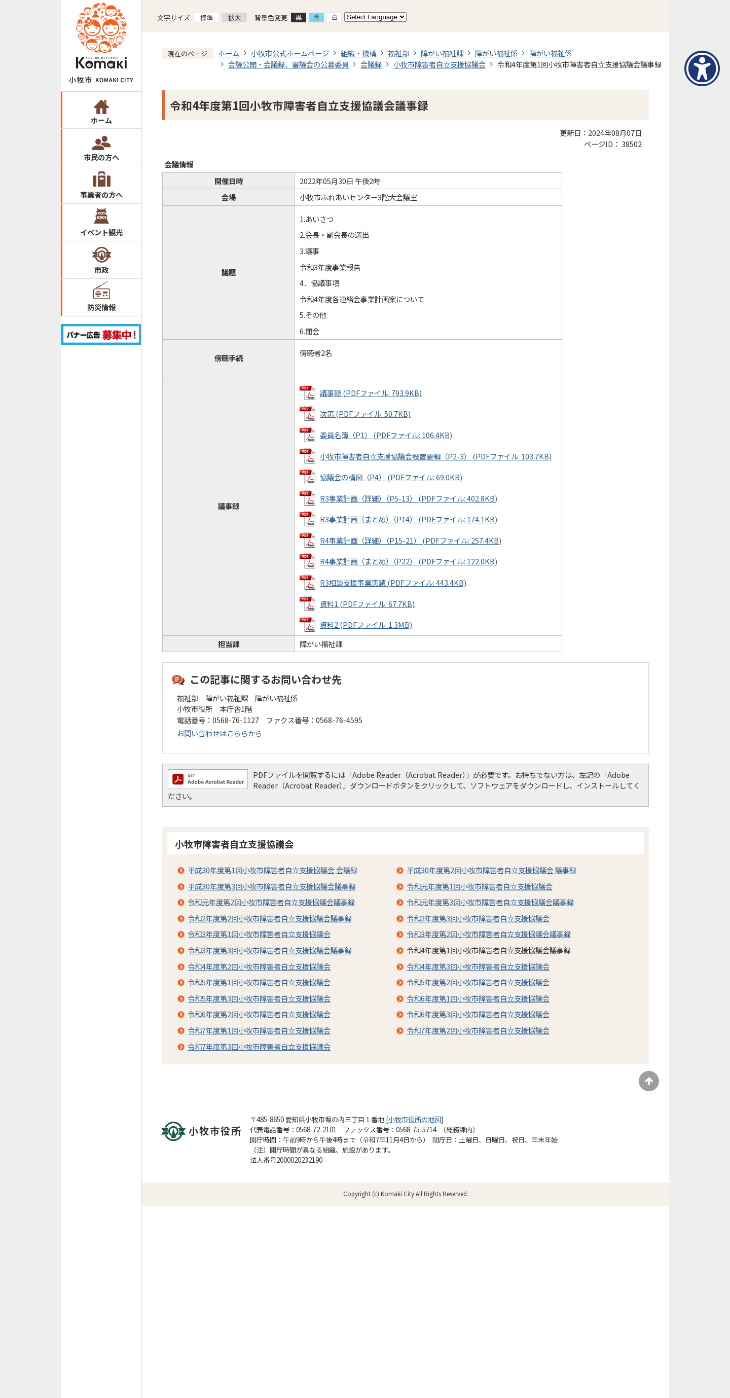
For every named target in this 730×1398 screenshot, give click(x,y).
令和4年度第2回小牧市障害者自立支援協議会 (259, 966)
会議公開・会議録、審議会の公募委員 (288, 64)
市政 (101, 269)
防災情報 (101, 307)
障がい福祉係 (496, 53)
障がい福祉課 (442, 53)
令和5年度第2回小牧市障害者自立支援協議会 (478, 982)
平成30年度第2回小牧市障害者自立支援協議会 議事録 (491, 870)
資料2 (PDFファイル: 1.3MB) (366, 624)
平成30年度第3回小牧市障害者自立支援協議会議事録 (272, 886)
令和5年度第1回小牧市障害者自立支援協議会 (259, 982)
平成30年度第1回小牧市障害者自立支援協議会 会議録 (272, 870)
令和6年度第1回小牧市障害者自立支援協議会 (478, 998)
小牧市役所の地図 (414, 1119)
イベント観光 (101, 232)
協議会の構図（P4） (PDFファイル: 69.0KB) (391, 477)
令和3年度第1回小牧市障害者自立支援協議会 (259, 933)
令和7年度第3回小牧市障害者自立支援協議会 (259, 1046)
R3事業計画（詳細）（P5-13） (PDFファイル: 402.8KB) (408, 498)
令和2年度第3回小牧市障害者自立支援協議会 (478, 918)
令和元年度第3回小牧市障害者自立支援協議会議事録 (490, 902)
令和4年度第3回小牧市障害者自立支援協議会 (478, 966)
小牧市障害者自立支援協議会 (439, 64)
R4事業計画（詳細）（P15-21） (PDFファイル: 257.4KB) (410, 540)
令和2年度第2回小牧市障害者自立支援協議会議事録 (270, 918)
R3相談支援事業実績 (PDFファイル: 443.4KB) (393, 582)
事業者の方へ (101, 194)
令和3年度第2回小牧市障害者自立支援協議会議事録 (489, 933)
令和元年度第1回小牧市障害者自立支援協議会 (480, 886)
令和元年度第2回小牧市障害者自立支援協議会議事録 (271, 902)
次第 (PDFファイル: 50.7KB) (365, 413)
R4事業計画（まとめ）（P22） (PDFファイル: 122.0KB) (408, 561)
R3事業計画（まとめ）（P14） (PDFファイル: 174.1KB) (408, 519)
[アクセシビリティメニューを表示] (702, 68)
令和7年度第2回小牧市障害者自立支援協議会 (478, 1030)
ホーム (101, 120)
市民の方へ (101, 157)
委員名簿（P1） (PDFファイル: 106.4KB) (386, 434)
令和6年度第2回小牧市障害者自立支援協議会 (259, 1014)
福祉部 (398, 53)
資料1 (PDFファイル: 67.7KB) (367, 603)
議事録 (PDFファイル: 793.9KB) (371, 392)
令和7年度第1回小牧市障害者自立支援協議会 (259, 1030)
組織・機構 (358, 53)
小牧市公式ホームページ (290, 53)
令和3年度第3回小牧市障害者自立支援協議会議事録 (270, 950)
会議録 (371, 64)
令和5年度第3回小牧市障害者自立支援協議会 (259, 998)
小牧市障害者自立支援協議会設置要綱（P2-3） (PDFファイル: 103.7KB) (436, 456)
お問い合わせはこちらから (219, 733)
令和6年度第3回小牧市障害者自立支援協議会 (478, 1014)
